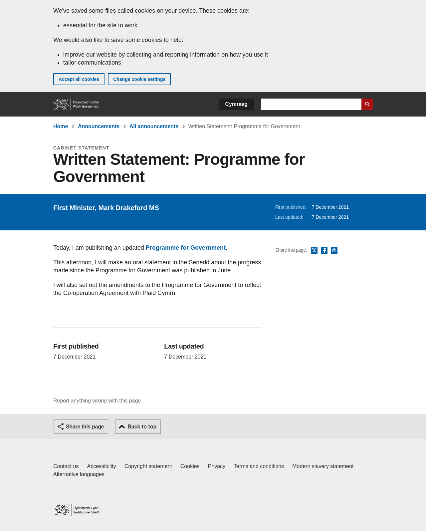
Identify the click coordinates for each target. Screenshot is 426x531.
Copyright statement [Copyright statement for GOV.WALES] (148, 466)
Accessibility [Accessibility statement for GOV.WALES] (101, 466)
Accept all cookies (79, 79)
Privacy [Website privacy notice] (216, 466)
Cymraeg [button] (236, 104)
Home (60, 126)
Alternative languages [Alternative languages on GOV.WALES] (79, 474)
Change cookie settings (139, 79)
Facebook (324, 250)
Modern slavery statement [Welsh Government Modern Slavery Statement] (322, 466)
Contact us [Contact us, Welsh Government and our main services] (66, 466)
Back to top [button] (141, 426)
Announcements (98, 126)
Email (334, 250)
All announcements (154, 126)
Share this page (85, 426)
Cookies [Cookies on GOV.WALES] (190, 466)
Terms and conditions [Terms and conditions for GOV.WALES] (259, 466)
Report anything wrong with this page (97, 400)
